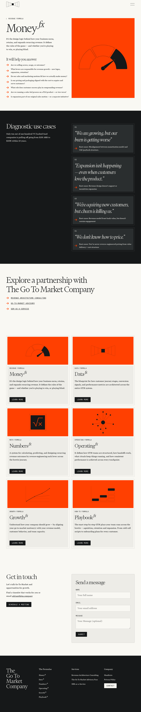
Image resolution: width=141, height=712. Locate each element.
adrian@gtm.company (22, 596)
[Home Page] (12, 4)
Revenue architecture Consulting (28, 298)
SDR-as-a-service (20, 309)
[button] (132, 4)
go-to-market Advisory (23, 303)
